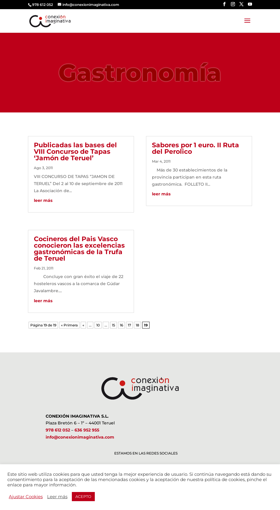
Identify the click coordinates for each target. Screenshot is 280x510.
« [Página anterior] (83, 325)
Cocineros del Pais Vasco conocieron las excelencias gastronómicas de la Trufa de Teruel (79, 248)
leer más (43, 200)
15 (113, 325)
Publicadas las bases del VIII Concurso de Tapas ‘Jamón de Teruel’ (75, 151)
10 (98, 325)
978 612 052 (58, 430)
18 (137, 325)
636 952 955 (86, 430)
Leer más (57, 496)
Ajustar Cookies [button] (26, 496)
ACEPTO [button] (83, 496)
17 (129, 325)
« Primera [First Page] (69, 325)
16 (121, 325)
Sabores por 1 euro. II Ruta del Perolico (195, 148)
